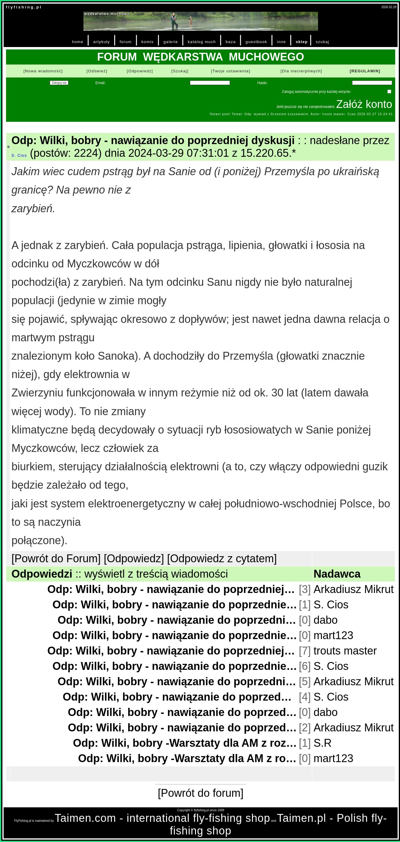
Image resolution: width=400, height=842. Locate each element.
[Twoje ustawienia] (230, 71)
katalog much (202, 41)
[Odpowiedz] (140, 71)
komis (147, 41)
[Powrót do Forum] (56, 558)
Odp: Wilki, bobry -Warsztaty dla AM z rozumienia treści (185, 743)
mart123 (333, 635)
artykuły (101, 41)
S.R (322, 743)
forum (126, 41)
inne (281, 41)
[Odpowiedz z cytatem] (222, 558)
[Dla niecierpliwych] (301, 71)
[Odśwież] (97, 71)
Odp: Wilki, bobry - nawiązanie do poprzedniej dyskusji (172, 589)
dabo (325, 620)
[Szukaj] (180, 71)
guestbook (256, 41)
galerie (170, 41)
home (77, 41)
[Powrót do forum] (201, 793)
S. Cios (19, 155)
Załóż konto (364, 104)
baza (231, 41)
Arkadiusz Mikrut (353, 589)
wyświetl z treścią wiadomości (156, 574)
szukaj (322, 41)
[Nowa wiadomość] (43, 71)
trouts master (345, 651)
